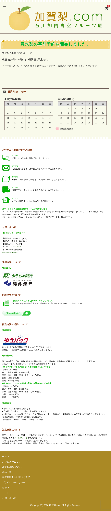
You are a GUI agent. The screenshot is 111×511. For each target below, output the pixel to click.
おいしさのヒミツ (11, 461)
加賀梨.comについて (12, 467)
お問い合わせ (9, 498)
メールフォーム (20, 438)
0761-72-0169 (15, 247)
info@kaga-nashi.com (10, 252)
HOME (5, 456)
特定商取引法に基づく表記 (16, 477)
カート (5, 493)
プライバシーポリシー (13, 482)
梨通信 (5, 488)
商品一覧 (6, 472)
